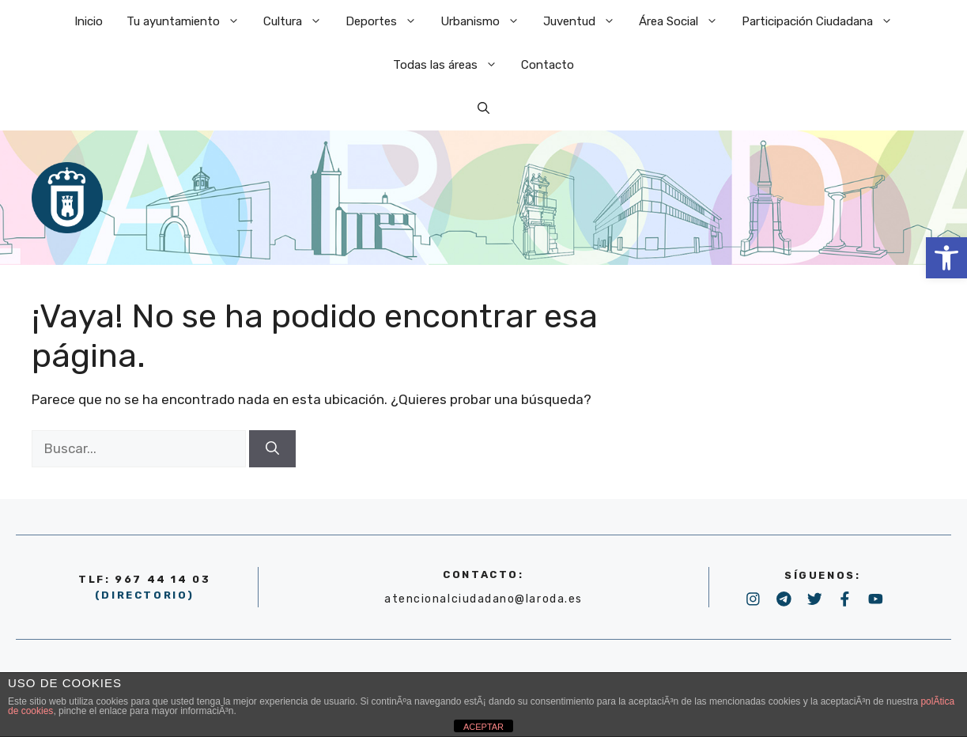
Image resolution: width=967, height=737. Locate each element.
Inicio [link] (88, 21)
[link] (946, 257)
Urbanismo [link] (485, 21)
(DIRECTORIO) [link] (145, 595)
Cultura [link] (298, 21)
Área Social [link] (684, 21)
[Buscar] (272, 449)
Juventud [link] (585, 21)
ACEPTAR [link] (483, 726)
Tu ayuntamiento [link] (189, 21)
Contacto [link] (547, 65)
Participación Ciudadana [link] (823, 21)
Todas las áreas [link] (451, 65)
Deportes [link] (387, 21)
